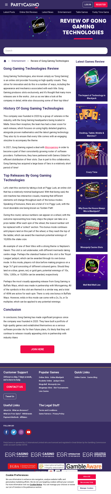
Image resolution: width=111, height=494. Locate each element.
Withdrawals (27, 414)
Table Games (82, 12)
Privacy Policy (58, 414)
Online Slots (44, 377)
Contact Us (15, 386)
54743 (24, 445)
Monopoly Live (54, 384)
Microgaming (51, 147)
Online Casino (80, 377)
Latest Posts (9, 12)
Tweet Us (9, 396)
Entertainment (64, 12)
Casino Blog (92, 377)
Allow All (86, 478)
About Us (7, 410)
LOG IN (88, 4)
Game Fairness (45, 414)
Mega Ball (43, 384)
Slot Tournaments (60, 388)
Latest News (47, 12)
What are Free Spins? (12, 414)
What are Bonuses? (20, 410)
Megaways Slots (45, 388)
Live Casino (44, 391)
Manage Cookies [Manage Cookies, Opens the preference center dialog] (87, 490)
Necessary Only (86, 484)
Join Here (37, 349)
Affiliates (23, 417)
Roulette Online (45, 381)
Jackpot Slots (58, 381)
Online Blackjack (57, 377)
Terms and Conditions (48, 410)
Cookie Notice (36, 486)
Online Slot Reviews (28, 12)
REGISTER (101, 4)
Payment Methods (11, 417)
